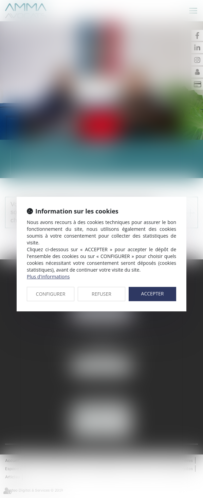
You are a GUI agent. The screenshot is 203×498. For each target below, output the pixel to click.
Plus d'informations (48, 276)
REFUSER (101, 294)
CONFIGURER (51, 294)
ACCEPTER (152, 293)
